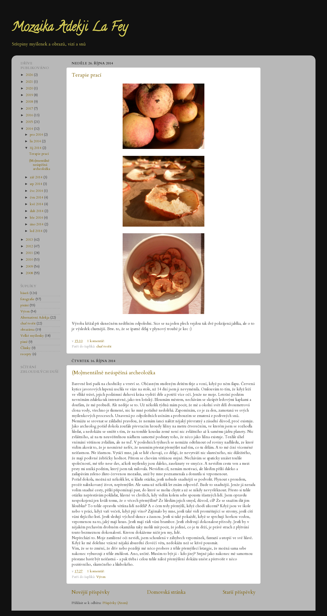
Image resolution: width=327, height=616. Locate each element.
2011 (30, 253)
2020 (30, 88)
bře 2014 (37, 217)
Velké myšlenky (32, 335)
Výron (101, 577)
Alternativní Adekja (34, 317)
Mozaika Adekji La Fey (69, 28)
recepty (25, 354)
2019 (30, 95)
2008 (30, 273)
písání (24, 305)
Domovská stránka (166, 592)
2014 (30, 128)
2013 (30, 239)
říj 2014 (36, 148)
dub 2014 (37, 211)
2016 (30, 115)
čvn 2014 (37, 197)
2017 (30, 108)
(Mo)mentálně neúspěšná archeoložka (113, 372)
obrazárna (27, 329)
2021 (30, 81)
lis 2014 (36, 141)
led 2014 (36, 231)
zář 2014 (36, 177)
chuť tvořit (103, 346)
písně (24, 342)
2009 (30, 266)
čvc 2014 (37, 191)
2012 (30, 246)
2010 (30, 259)
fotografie (27, 299)
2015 (30, 122)
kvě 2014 (37, 204)
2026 (30, 75)
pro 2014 (37, 134)
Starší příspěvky (239, 592)
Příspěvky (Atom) (115, 603)
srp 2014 (36, 184)
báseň (24, 293)
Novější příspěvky (91, 592)
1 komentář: (96, 341)
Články (25, 348)
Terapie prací (86, 75)
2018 (30, 101)
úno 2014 (37, 224)
